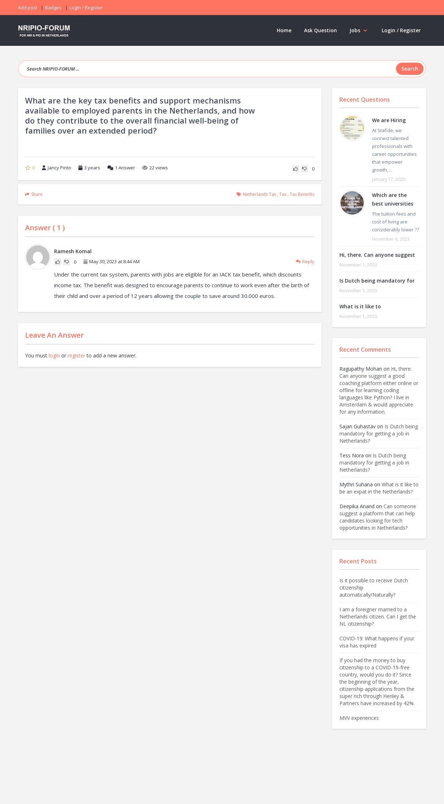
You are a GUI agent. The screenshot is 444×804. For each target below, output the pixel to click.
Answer (121, 167)
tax (282, 194)
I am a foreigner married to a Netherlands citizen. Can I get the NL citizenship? (377, 616)
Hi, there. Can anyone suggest (377, 254)
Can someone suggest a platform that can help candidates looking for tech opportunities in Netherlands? (377, 517)
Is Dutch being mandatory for (377, 280)
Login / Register (401, 30)
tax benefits (302, 194)
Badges (53, 7)
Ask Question (320, 30)
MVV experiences (359, 717)
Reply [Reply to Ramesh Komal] (305, 261)
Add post (27, 7)
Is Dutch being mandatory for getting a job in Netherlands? (378, 433)
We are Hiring (389, 120)
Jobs (359, 30)
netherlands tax (259, 194)
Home (284, 30)
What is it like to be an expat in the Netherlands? (379, 488)
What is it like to (360, 306)
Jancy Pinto (56, 167)
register (76, 355)
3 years (92, 167)
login (54, 355)
